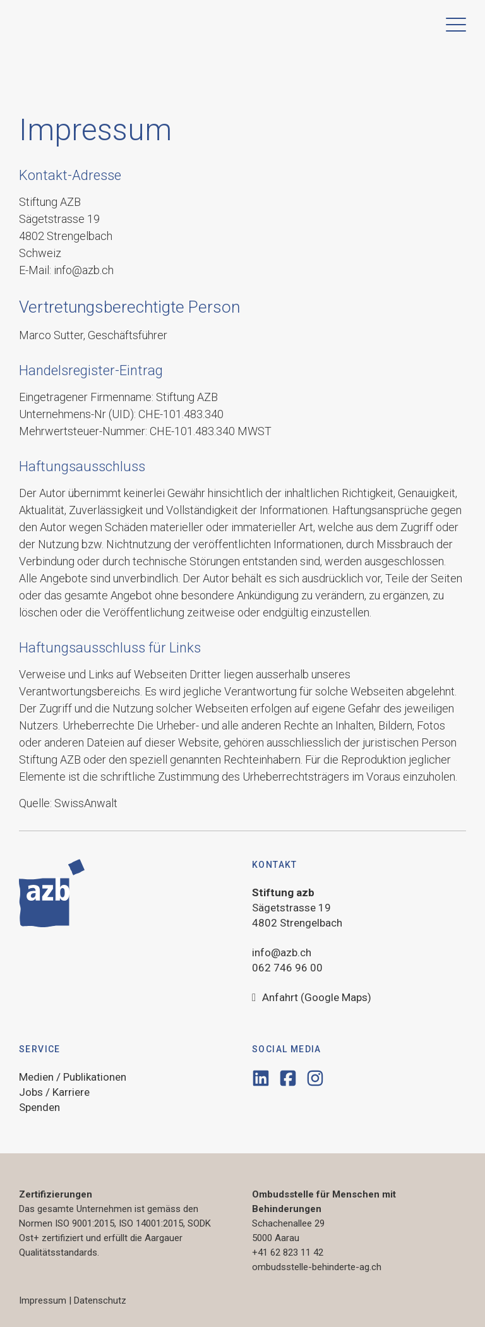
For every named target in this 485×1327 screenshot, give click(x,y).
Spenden (39, 1107)
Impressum (42, 1300)
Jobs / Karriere (54, 1092)
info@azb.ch (281, 952)
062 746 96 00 (287, 967)
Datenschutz (100, 1300)
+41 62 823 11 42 (287, 1252)
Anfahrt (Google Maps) (311, 998)
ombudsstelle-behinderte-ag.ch (316, 1267)
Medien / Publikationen (72, 1077)
